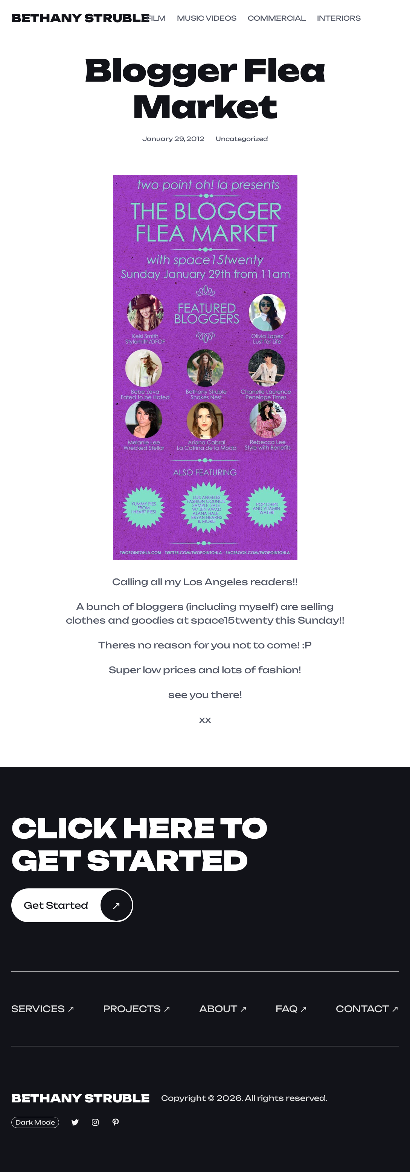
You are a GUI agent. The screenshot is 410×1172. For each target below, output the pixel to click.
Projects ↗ (136, 1008)
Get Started (56, 904)
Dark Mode (35, 1121)
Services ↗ (43, 1008)
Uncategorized (241, 138)
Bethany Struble (81, 18)
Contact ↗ (367, 1008)
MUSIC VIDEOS (206, 18)
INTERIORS (339, 18)
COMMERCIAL (277, 18)
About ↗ (222, 1008)
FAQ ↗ (291, 1008)
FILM (156, 18)
